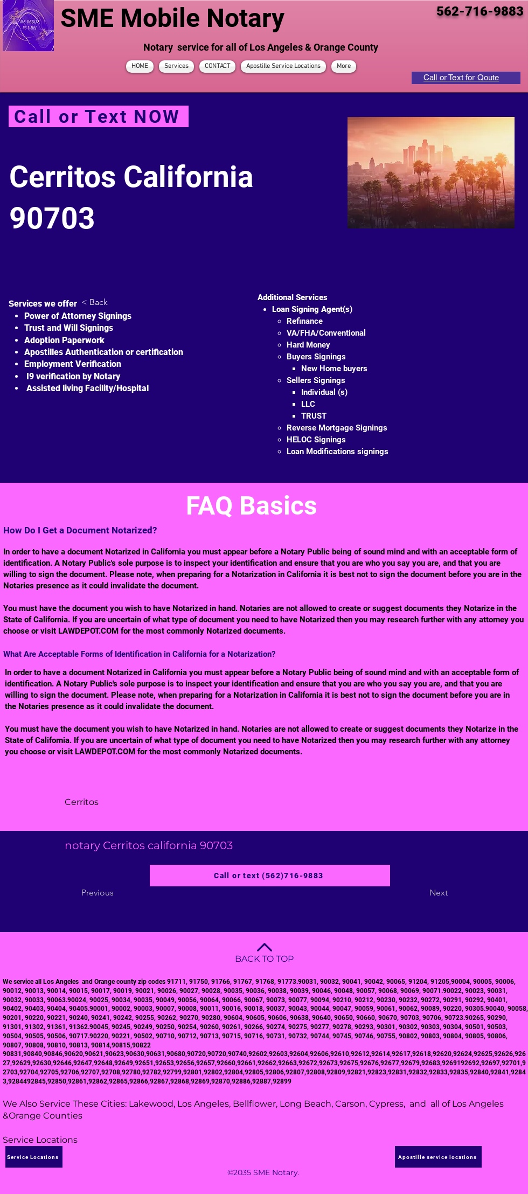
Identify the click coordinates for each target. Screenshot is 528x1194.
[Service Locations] (33, 1157)
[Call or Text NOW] (99, 116)
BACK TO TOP (264, 959)
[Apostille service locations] (438, 1157)
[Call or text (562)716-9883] (270, 875)
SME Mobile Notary (172, 18)
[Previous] (116, 893)
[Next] (421, 893)
